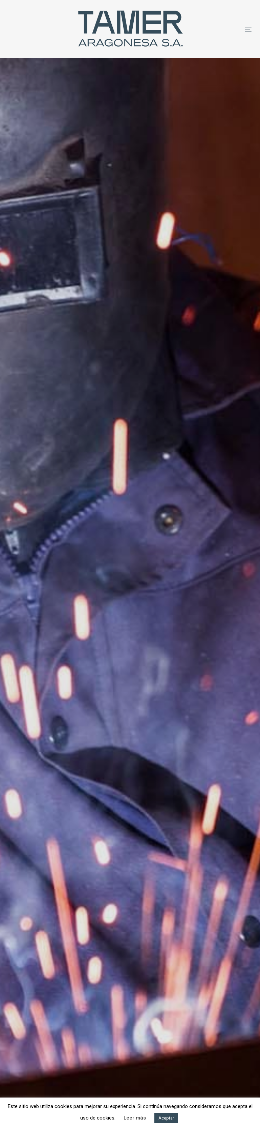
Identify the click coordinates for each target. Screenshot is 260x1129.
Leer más (135, 1118)
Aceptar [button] (166, 1118)
